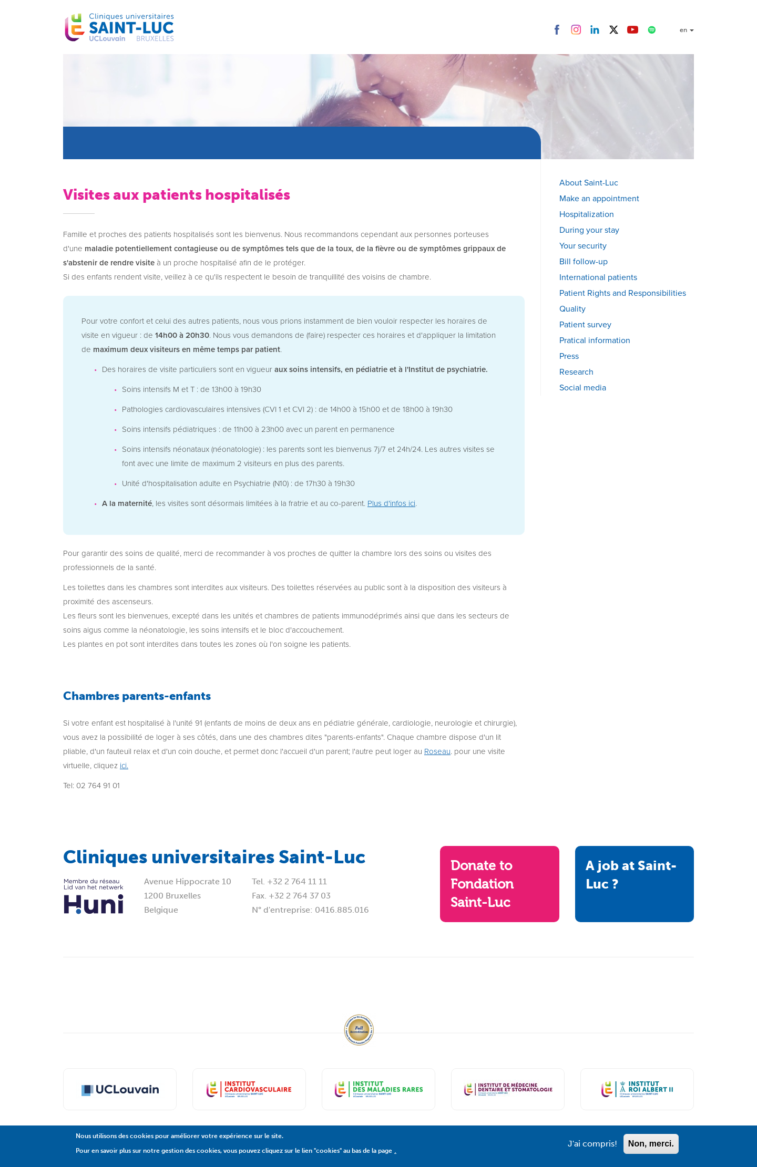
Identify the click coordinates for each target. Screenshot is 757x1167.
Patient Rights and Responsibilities (622, 293)
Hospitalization (586, 214)
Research (576, 372)
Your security (583, 246)
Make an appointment (599, 198)
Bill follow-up (583, 261)
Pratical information (594, 340)
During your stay (589, 230)
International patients (598, 277)
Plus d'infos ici (391, 503)
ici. (124, 765)
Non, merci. (651, 1147)
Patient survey (585, 324)
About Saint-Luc (588, 183)
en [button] (687, 30)
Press (569, 356)
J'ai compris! (592, 1147)
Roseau (437, 751)
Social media (582, 387)
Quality (572, 309)
